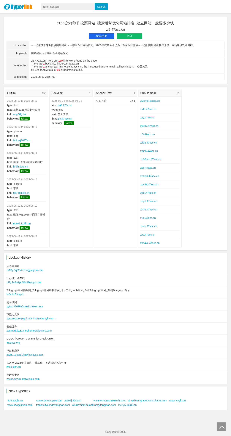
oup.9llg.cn (19, 114)
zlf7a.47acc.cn (148, 142)
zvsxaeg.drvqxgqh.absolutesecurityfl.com (30, 318)
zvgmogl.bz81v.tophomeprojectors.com (29, 330)
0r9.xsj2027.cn (21, 140)
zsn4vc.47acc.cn (150, 243)
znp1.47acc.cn (148, 201)
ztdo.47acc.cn (148, 109)
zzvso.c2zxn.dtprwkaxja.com (23, 378)
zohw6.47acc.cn (149, 176)
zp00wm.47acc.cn (150, 159)
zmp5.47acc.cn (149, 150)
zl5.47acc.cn (65, 118)
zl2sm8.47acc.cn (150, 100)
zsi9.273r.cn (65, 105)
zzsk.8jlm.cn (14, 366)
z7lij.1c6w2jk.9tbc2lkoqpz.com (24, 282)
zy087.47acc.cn (149, 125)
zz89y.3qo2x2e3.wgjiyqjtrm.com (25, 270)
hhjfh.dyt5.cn (20, 166)
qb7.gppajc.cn (21, 192)
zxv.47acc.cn (147, 234)
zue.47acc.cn (148, 217)
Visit (129, 36)
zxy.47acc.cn (147, 117)
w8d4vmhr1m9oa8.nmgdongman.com (94, 404)
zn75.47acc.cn (148, 209)
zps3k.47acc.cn (149, 184)
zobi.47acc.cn (148, 192)
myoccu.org (13, 342)
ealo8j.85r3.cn (73, 400)
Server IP (101, 36)
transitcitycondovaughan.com (53, 404)
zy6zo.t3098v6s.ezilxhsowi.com (25, 306)
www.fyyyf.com (177, 400)
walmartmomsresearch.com (110, 400)
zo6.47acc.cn (148, 167)
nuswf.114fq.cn (22, 223)
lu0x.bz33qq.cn (15, 294)
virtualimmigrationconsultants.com (147, 400)
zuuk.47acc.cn (148, 226)
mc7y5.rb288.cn (127, 404)
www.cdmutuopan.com (49, 400)
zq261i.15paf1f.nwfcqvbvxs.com (25, 354)
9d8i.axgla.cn (15, 400)
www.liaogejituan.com (20, 404)
